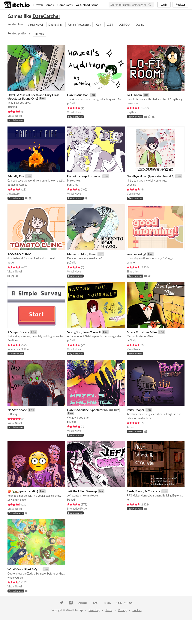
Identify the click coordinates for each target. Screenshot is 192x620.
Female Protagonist (79, 24)
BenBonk (13, 340)
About (82, 602)
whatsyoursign (16, 577)
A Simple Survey (18, 332)
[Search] (150, 4)
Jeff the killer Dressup (82, 491)
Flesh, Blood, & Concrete (143, 491)
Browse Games (43, 5)
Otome (140, 24)
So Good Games (17, 499)
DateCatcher (46, 16)
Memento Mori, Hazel (81, 254)
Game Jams (65, 5)
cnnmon (131, 262)
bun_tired (72, 184)
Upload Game (87, 5)
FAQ (95, 602)
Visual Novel (35, 24)
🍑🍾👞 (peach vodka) (23, 491)
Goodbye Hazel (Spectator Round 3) (150, 176)
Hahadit (71, 499)
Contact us (124, 602)
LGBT (109, 24)
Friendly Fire (16, 176)
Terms (109, 610)
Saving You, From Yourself (84, 332)
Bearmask (132, 103)
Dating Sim (55, 24)
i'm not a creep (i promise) (84, 176)
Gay (98, 24)
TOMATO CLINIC (19, 254)
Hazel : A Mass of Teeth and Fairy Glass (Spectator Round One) (33, 96)
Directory (94, 610)
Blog (107, 602)
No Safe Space (17, 410)
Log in (163, 4)
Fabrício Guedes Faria (139, 418)
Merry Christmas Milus (142, 332)
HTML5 (39, 33)
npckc (11, 262)
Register (180, 4)
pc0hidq (12, 106)
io (128, 499)
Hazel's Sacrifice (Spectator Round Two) (93, 410)
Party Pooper (135, 410)
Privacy (122, 610)
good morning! (136, 254)
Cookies (137, 610)
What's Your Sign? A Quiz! (24, 569)
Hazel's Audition (77, 95)
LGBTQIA (124, 24)
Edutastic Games (17, 184)
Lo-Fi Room (134, 95)
